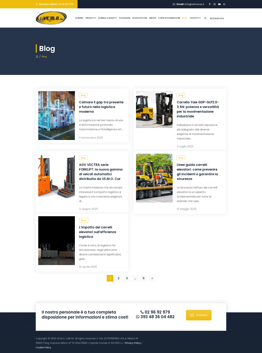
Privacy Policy (133, 343)
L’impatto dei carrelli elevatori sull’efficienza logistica (97, 232)
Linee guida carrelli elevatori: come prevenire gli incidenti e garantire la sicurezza (197, 172)
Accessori (116, 37)
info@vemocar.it (194, 4)
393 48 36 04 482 (157, 317)
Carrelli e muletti (99, 37)
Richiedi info (217, 37)
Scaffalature (131, 37)
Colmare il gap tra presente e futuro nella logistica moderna (101, 107)
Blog (176, 37)
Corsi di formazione (161, 37)
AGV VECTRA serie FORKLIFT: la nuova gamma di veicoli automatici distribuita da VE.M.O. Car (100, 172)
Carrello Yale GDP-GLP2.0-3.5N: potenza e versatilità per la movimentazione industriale (198, 109)
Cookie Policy (43, 347)
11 (143, 278)
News (83, 220)
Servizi (144, 37)
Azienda (71, 37)
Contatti (186, 37)
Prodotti (82, 37)
